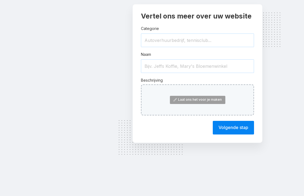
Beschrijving (152, 80)
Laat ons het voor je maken (197, 99)
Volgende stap (233, 127)
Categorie (150, 28)
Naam (146, 54)
